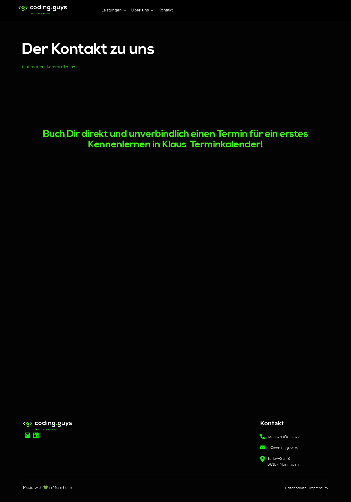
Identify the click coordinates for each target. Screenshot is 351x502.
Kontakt (165, 10)
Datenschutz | (297, 488)
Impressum (318, 488)
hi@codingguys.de (283, 447)
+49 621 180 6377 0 (285, 437)
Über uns (140, 10)
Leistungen (111, 10)
